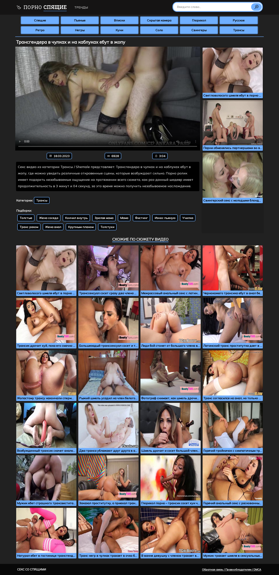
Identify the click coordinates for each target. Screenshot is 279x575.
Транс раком (29, 227)
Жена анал (53, 227)
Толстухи (107, 227)
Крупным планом (81, 227)
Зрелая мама (104, 218)
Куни (119, 30)
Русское (239, 20)
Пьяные (79, 20)
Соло (159, 30)
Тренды (81, 7)
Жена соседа (48, 218)
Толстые (26, 218)
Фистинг (141, 218)
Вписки (119, 20)
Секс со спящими (31, 569)
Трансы (238, 30)
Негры (80, 30)
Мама (124, 218)
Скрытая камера (159, 20)
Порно (41, 7)
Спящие (40, 20)
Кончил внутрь (76, 218)
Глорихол (199, 20)
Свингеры (199, 30)
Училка (187, 218)
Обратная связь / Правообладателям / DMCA (231, 569)
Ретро (39, 30)
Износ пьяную (165, 218)
